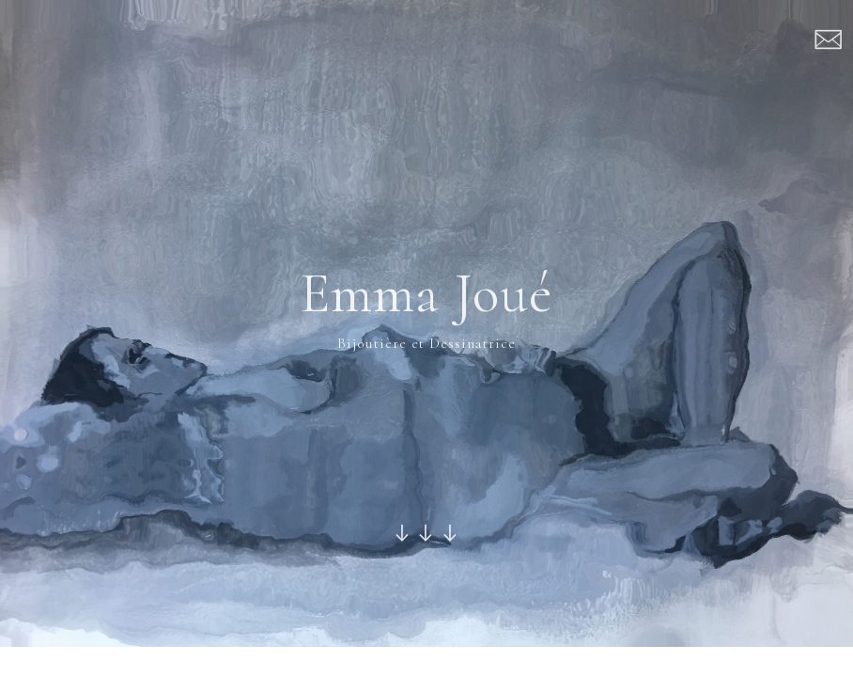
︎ (829, 41)
